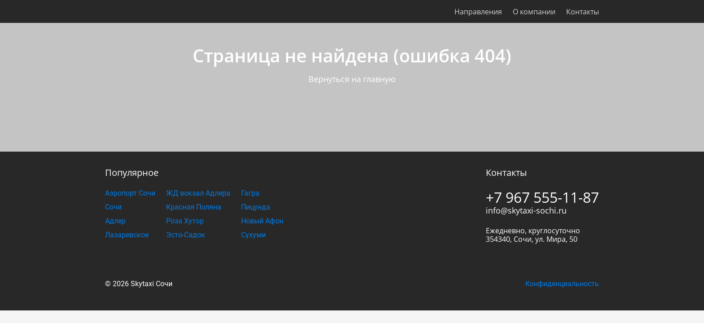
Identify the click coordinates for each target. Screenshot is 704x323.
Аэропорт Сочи (130, 193)
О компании (534, 12)
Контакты (582, 12)
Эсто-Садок (185, 235)
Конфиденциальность (562, 283)
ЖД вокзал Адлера (198, 193)
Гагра (250, 193)
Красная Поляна (193, 207)
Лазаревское (127, 235)
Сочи (113, 207)
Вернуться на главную (352, 79)
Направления (478, 12)
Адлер (115, 221)
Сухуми (253, 235)
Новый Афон (262, 221)
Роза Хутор (185, 221)
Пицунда (255, 207)
